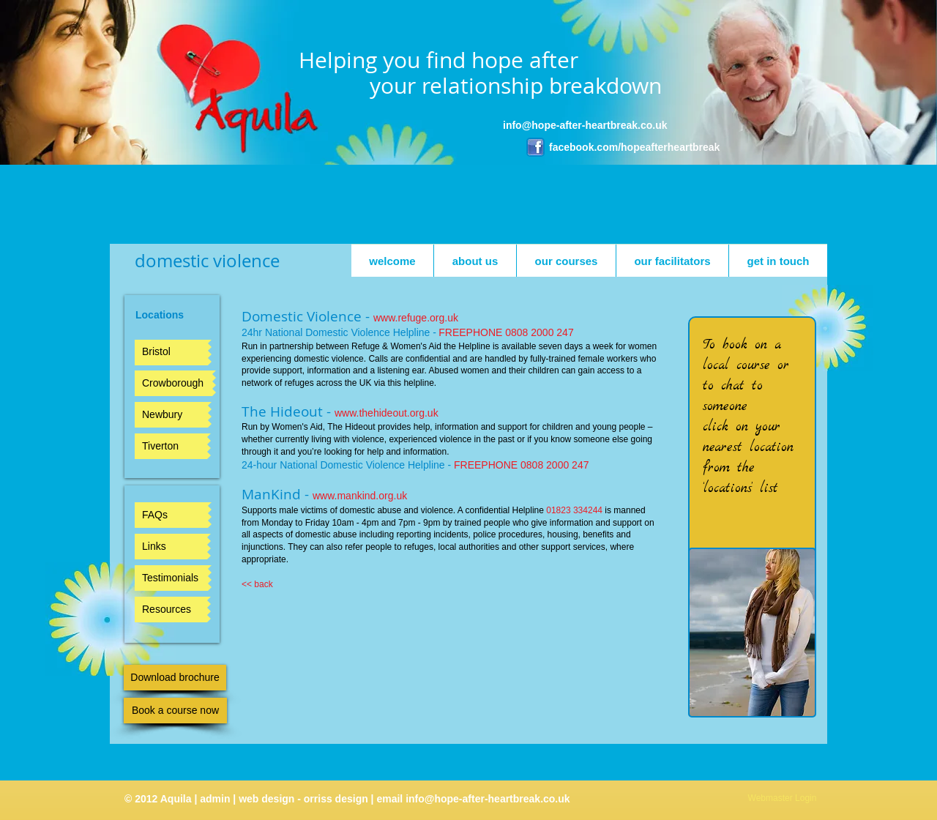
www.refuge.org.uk (415, 318)
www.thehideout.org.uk (386, 413)
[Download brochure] (175, 677)
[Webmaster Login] (782, 798)
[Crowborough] (173, 383)
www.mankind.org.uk (360, 496)
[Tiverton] (171, 446)
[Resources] (171, 609)
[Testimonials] (171, 578)
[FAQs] (171, 515)
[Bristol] (171, 352)
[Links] (171, 546)
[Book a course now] (175, 710)
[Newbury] (171, 415)
